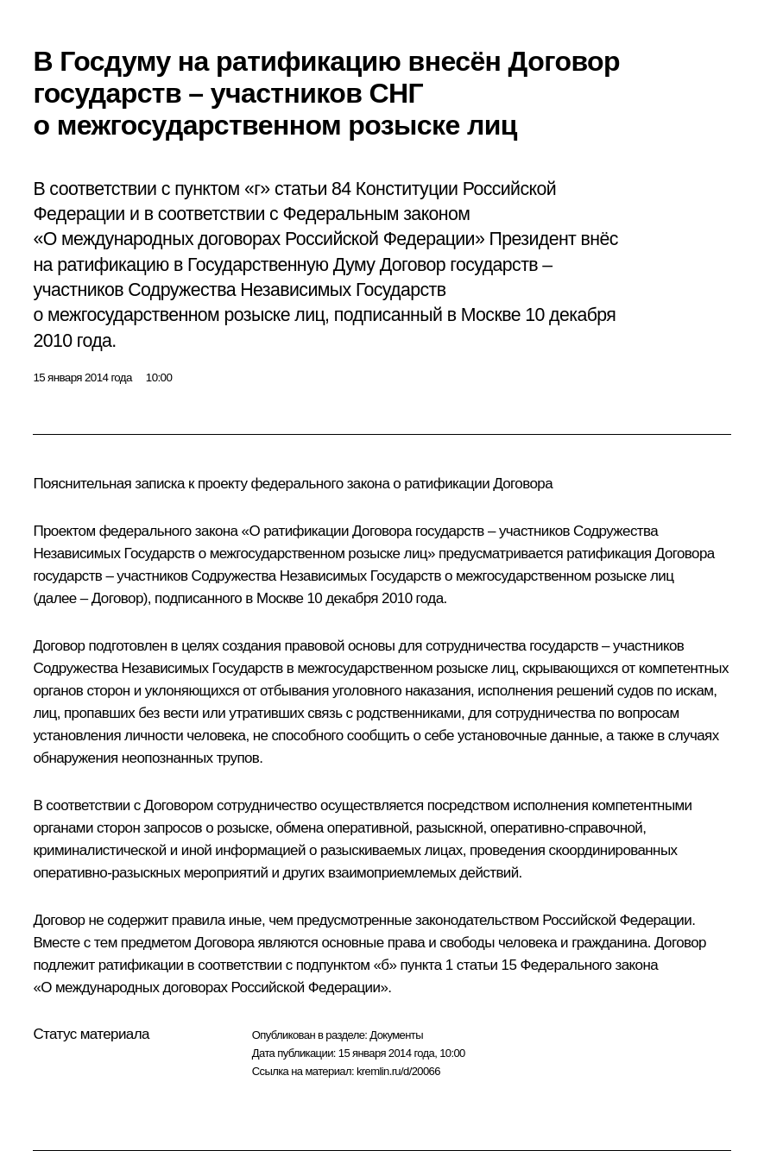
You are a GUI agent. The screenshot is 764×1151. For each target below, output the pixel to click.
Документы (396, 1034)
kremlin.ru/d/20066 (398, 1071)
